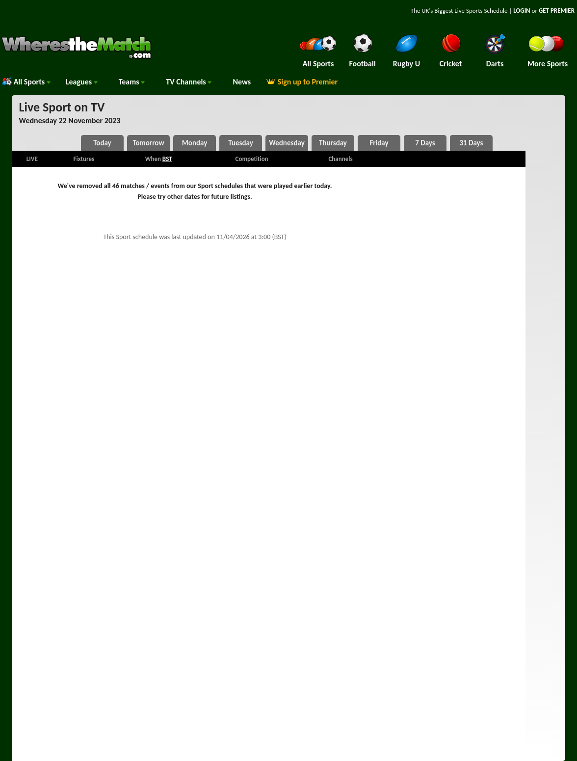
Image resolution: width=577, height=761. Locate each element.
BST (167, 159)
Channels (188, 81)
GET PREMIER (557, 10)
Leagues (82, 81)
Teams (132, 81)
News (242, 81)
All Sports (26, 81)
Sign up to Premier (302, 81)
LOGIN (521, 10)
